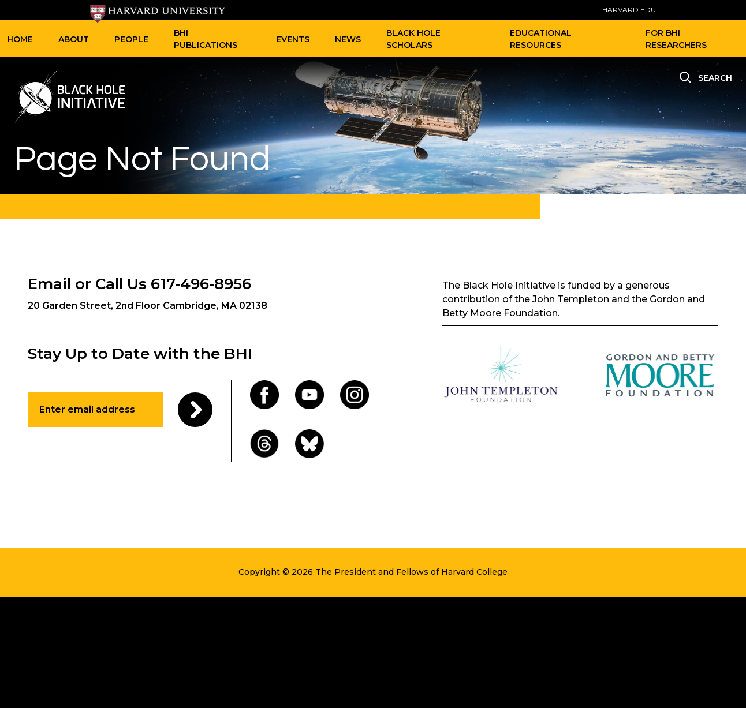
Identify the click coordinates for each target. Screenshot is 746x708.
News (348, 39)
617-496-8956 (201, 284)
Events (292, 39)
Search (715, 78)
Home (20, 39)
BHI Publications (205, 39)
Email (49, 284)
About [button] (73, 39)
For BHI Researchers (676, 39)
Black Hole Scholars (413, 39)
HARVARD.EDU (629, 9)
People (131, 39)
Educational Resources (541, 39)
